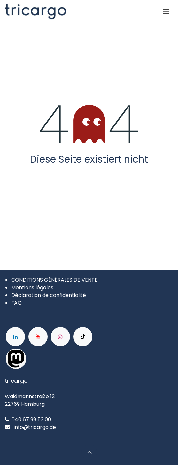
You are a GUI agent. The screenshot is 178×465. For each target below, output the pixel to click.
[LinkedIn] (15, 336)
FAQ (16, 303)
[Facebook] (47, 359)
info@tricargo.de (35, 427)
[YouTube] (38, 336)
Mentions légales (32, 287)
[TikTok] (82, 336)
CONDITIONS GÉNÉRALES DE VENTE (54, 280)
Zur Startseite (89, 176)
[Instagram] (60, 336)
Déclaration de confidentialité (48, 295)
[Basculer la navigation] (166, 11)
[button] (89, 452)
